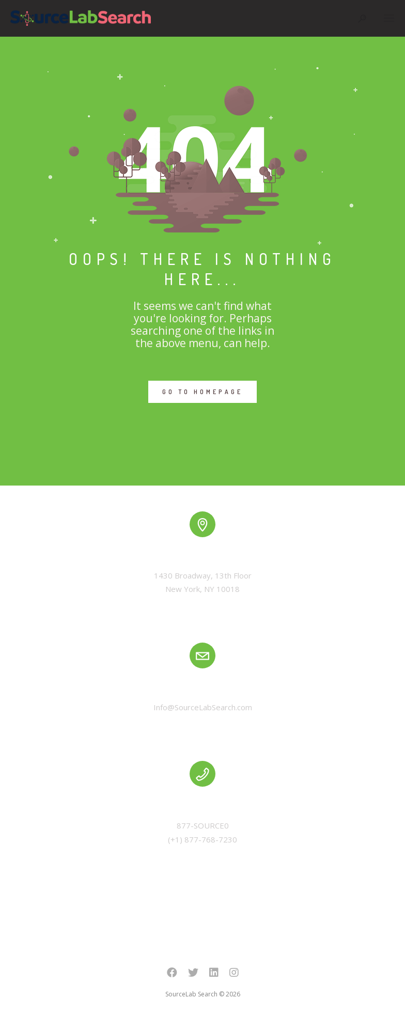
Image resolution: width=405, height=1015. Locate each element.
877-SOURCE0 (203, 825)
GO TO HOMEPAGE (202, 392)
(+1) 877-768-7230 (202, 839)
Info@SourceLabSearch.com (202, 707)
